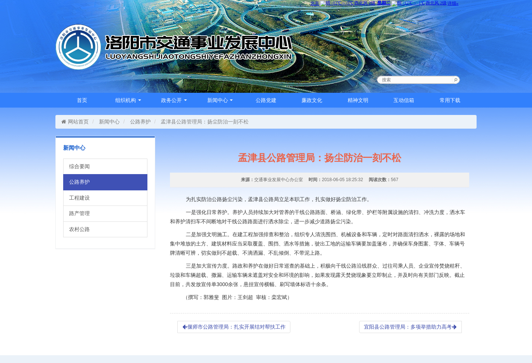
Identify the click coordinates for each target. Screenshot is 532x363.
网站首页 (75, 122)
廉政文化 (311, 100)
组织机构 (128, 100)
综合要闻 (79, 166)
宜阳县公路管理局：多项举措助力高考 (410, 327)
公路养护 (140, 122)
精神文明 (358, 100)
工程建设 (79, 198)
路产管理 (79, 213)
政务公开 (174, 100)
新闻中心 (220, 100)
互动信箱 (403, 100)
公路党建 (266, 100)
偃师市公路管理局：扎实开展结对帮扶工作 (234, 327)
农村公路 (79, 229)
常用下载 (450, 100)
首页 (82, 100)
